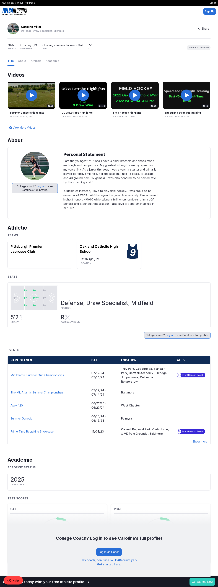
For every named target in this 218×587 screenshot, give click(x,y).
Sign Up (209, 11)
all (181, 360)
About (22, 61)
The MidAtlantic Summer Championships (37, 392)
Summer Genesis (21, 418)
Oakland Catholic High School (99, 249)
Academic (52, 61)
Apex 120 (17, 405)
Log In (212, 2)
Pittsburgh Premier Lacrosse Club (27, 249)
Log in (40, 186)
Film (11, 61)
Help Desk (29, 2)
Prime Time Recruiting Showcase (32, 431)
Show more (200, 441)
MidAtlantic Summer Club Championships (37, 375)
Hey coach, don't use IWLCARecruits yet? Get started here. (109, 562)
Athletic (36, 61)
